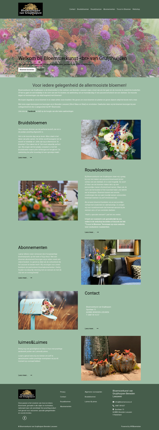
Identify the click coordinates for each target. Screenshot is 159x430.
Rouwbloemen (96, 9)
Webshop (136, 9)
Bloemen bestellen (27, 70)
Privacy (62, 392)
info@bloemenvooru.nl (122, 402)
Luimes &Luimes (91, 402)
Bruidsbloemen (83, 9)
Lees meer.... (25, 158)
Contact (72, 9)
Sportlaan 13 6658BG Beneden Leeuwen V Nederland (122, 412)
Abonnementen (109, 9)
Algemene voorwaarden (93, 392)
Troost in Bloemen (124, 9)
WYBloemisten (135, 426)
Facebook (31, 111)
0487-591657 (119, 406)
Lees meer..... (92, 232)
